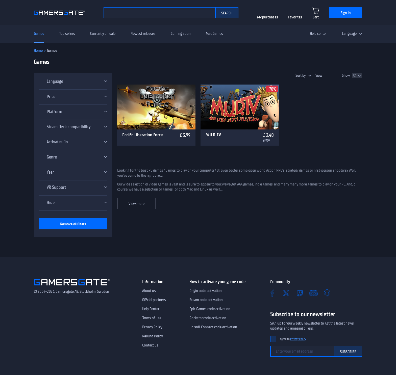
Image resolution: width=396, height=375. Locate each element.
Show (346, 75)
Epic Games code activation (209, 308)
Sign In (346, 12)
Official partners (154, 299)
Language (349, 33)
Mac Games (214, 33)
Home (38, 50)
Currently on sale (102, 33)
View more (136, 203)
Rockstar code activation (207, 317)
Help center (318, 33)
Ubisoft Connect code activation (213, 327)
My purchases (267, 17)
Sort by (300, 75)
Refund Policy (152, 336)
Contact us (150, 345)
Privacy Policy (152, 327)
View (318, 75)
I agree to (292, 339)
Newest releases (143, 33)
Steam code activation (206, 299)
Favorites (295, 17)
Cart (316, 17)
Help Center (150, 308)
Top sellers (67, 33)
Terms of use (151, 317)
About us (149, 290)
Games (39, 33)
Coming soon (181, 33)
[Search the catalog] (159, 12)
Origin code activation (205, 290)
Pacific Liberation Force (142, 135)
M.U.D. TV (213, 135)
